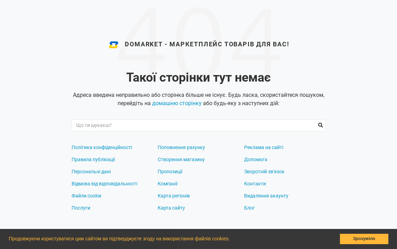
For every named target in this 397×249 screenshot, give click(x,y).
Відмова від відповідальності (104, 183)
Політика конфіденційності (102, 147)
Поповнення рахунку (181, 147)
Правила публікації (93, 159)
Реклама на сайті (263, 147)
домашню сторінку (177, 103)
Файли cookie (86, 196)
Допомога (255, 159)
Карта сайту (171, 208)
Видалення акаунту (266, 196)
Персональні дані (91, 171)
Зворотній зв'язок (264, 171)
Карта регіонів (174, 196)
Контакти (255, 183)
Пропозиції (170, 171)
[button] (232, 240)
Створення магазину (181, 159)
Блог (249, 208)
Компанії (167, 183)
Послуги (81, 208)
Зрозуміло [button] (364, 238)
